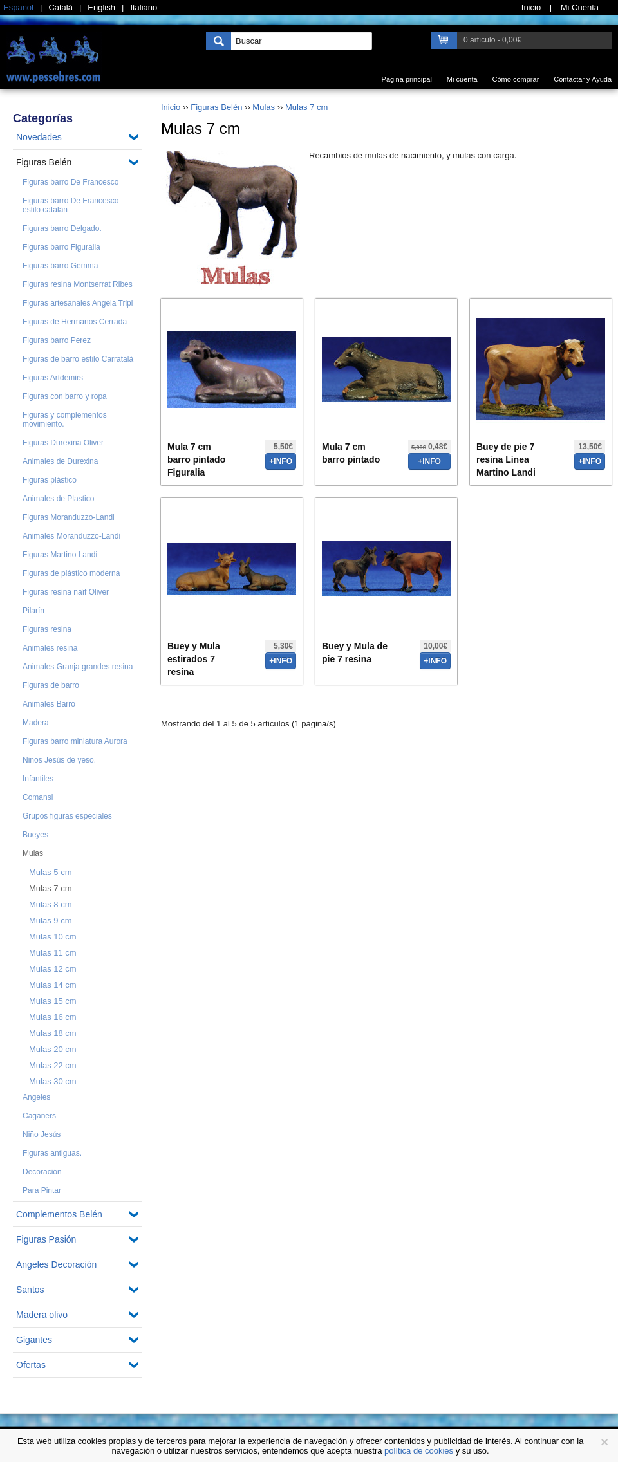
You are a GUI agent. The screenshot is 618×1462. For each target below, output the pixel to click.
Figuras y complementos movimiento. (65, 420)
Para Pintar (42, 1190)
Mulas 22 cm (53, 1065)
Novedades (39, 137)
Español (18, 7)
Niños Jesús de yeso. (59, 759)
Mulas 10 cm (53, 936)
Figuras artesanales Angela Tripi (78, 303)
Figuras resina (47, 629)
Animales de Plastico (58, 498)
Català (60, 7)
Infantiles (38, 778)
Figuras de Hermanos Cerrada (75, 321)
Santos (30, 1289)
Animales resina (50, 647)
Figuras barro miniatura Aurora (75, 741)
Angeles (36, 1097)
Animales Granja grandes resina (78, 666)
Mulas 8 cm (50, 904)
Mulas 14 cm (53, 985)
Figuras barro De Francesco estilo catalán (70, 205)
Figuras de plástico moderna (71, 573)
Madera (36, 722)
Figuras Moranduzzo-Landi (69, 517)
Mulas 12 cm (53, 969)
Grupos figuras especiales (67, 815)
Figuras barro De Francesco (70, 182)
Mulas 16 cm (53, 1017)
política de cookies (418, 1451)
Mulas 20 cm (53, 1049)
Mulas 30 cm (53, 1081)
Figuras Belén (43, 162)
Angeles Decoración (56, 1264)
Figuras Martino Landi (60, 554)
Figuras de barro (51, 685)
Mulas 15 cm (53, 1001)
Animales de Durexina (60, 461)
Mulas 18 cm (53, 1033)
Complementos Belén (59, 1214)
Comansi (38, 797)
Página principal (407, 79)
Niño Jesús (42, 1134)
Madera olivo (42, 1314)
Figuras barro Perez (57, 340)
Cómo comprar (515, 79)
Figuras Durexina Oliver (63, 442)
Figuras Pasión (46, 1239)
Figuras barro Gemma (60, 265)
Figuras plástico (50, 480)
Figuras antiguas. (52, 1153)
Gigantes (34, 1340)
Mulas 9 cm (50, 920)
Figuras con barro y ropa (65, 396)
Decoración (42, 1171)
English (101, 7)
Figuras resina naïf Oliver (66, 592)
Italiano (143, 7)
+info (280, 461)
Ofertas (31, 1365)
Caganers (39, 1115)
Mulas (33, 853)
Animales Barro (49, 703)
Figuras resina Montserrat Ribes (78, 284)
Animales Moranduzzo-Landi (71, 536)
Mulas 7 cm (50, 888)
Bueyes (35, 834)
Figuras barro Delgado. (62, 228)
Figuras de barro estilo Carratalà (78, 359)
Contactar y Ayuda (583, 79)
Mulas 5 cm (50, 872)
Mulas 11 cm (53, 953)
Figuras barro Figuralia (61, 247)
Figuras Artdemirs (53, 377)
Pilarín (33, 610)
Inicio (170, 107)
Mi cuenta (462, 79)
